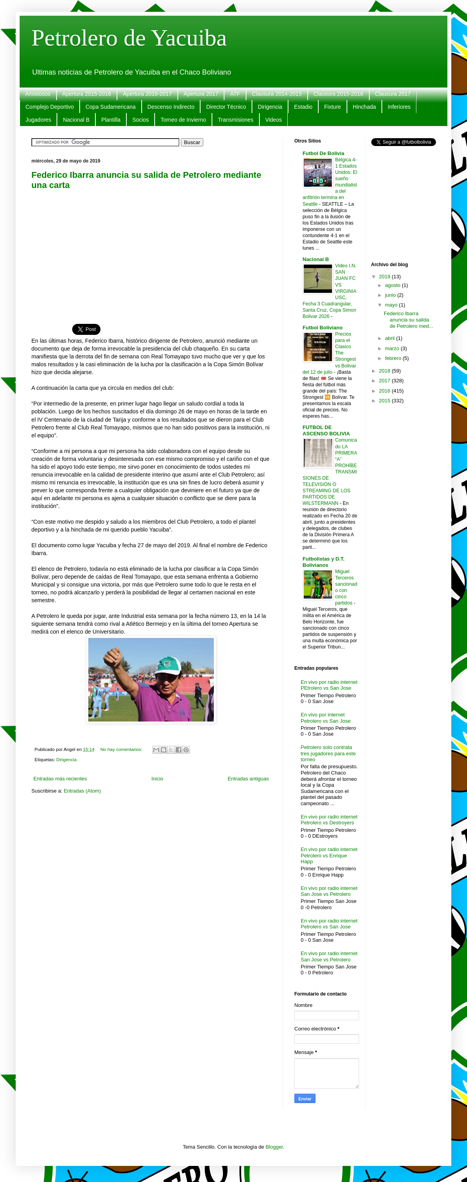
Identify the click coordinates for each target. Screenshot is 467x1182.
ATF (235, 94)
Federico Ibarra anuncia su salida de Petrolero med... (408, 320)
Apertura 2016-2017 (147, 94)
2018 (385, 371)
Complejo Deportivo (50, 107)
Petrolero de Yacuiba (129, 38)
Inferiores (399, 107)
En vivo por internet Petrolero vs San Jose (325, 718)
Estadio (303, 107)
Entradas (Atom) (82, 791)
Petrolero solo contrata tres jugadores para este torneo (328, 753)
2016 (385, 391)
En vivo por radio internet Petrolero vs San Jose (329, 924)
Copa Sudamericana (111, 107)
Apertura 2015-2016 (86, 94)
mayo (392, 305)
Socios (140, 120)
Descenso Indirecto (171, 107)
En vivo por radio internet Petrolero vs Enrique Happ (329, 855)
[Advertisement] (151, 252)
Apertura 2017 (201, 94)
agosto (393, 285)
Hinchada (364, 107)
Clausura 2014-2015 (277, 94)
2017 (385, 381)
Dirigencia (270, 107)
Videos (273, 120)
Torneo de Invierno (183, 120)
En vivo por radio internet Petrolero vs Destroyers (329, 820)
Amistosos (38, 94)
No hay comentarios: (122, 749)
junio (391, 295)
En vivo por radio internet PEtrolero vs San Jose (329, 685)
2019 (385, 277)
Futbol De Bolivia (323, 153)
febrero (394, 358)
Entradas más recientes (60, 779)
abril (390, 338)
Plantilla (110, 120)
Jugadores (38, 120)
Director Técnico (226, 107)
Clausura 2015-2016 (338, 94)
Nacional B (76, 120)
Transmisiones (236, 120)
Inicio (157, 779)
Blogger (274, 1147)
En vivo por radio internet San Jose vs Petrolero (329, 891)
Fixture (332, 107)
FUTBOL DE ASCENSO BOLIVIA (326, 430)
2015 (385, 401)
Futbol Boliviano (323, 328)
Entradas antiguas (248, 779)
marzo (393, 348)
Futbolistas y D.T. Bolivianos (324, 562)
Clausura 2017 (393, 94)
